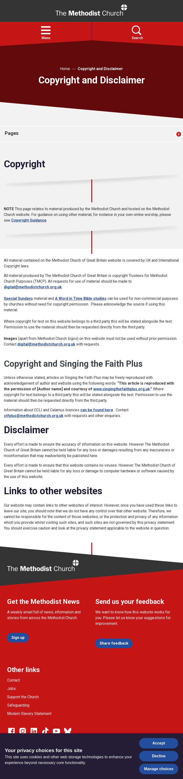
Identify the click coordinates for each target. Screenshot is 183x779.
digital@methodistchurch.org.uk (33, 287)
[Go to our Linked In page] (34, 731)
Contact (13, 680)
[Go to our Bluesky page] (67, 731)
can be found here (96, 410)
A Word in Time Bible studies (81, 298)
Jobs (11, 688)
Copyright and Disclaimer (100, 68)
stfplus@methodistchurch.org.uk (33, 415)
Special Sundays (18, 298)
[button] (46, 30)
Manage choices (158, 769)
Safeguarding (18, 705)
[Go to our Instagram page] (22, 731)
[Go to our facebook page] (11, 731)
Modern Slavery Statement (29, 713)
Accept (158, 743)
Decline (159, 756)
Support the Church (23, 697)
